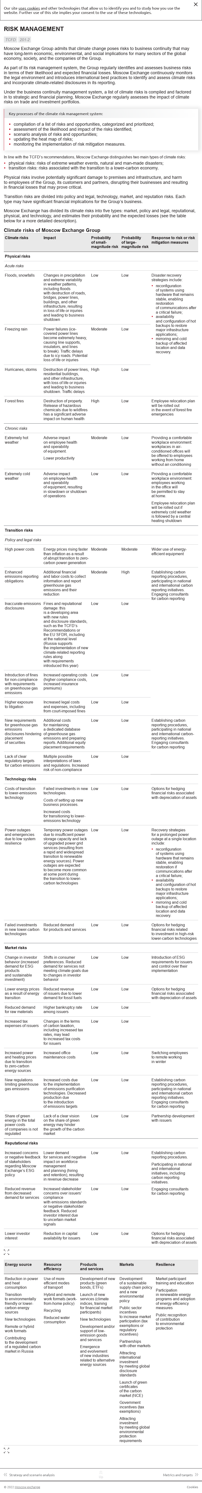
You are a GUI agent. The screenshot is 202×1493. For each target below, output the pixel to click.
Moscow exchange (27, 1487)
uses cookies (29, 8)
